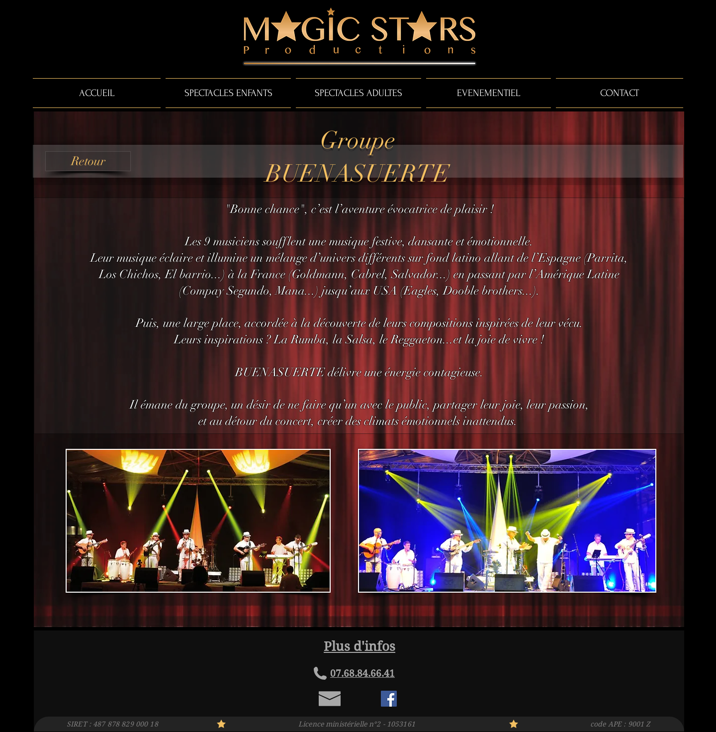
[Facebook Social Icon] (389, 699)
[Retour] (88, 161)
